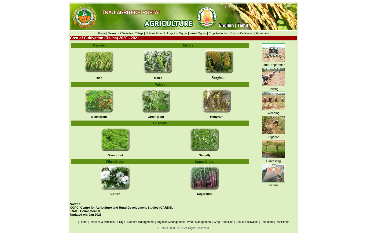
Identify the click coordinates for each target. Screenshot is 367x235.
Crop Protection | (219, 33)
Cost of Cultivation (242, 33)
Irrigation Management (171, 222)
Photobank (262, 33)
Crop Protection (223, 222)
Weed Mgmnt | (199, 33)
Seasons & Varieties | (121, 33)
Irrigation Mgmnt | (178, 33)
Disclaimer (282, 222)
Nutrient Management (140, 222)
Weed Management (199, 222)
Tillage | (140, 33)
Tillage (121, 222)
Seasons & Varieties (102, 222)
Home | (102, 33)
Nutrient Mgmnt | (156, 33)
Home (83, 222)
